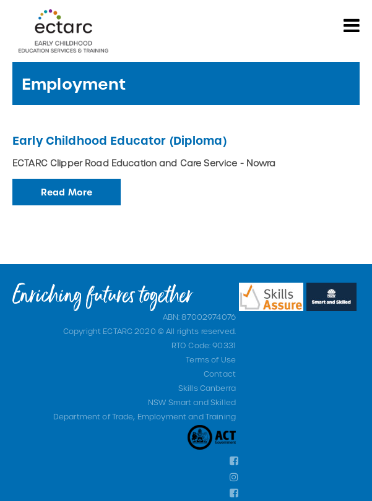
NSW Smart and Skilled (192, 402)
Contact (220, 373)
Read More (66, 192)
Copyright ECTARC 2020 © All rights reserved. (149, 331)
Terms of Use (211, 359)
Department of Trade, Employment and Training (144, 416)
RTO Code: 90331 (203, 345)
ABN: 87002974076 (199, 316)
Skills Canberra (207, 387)
